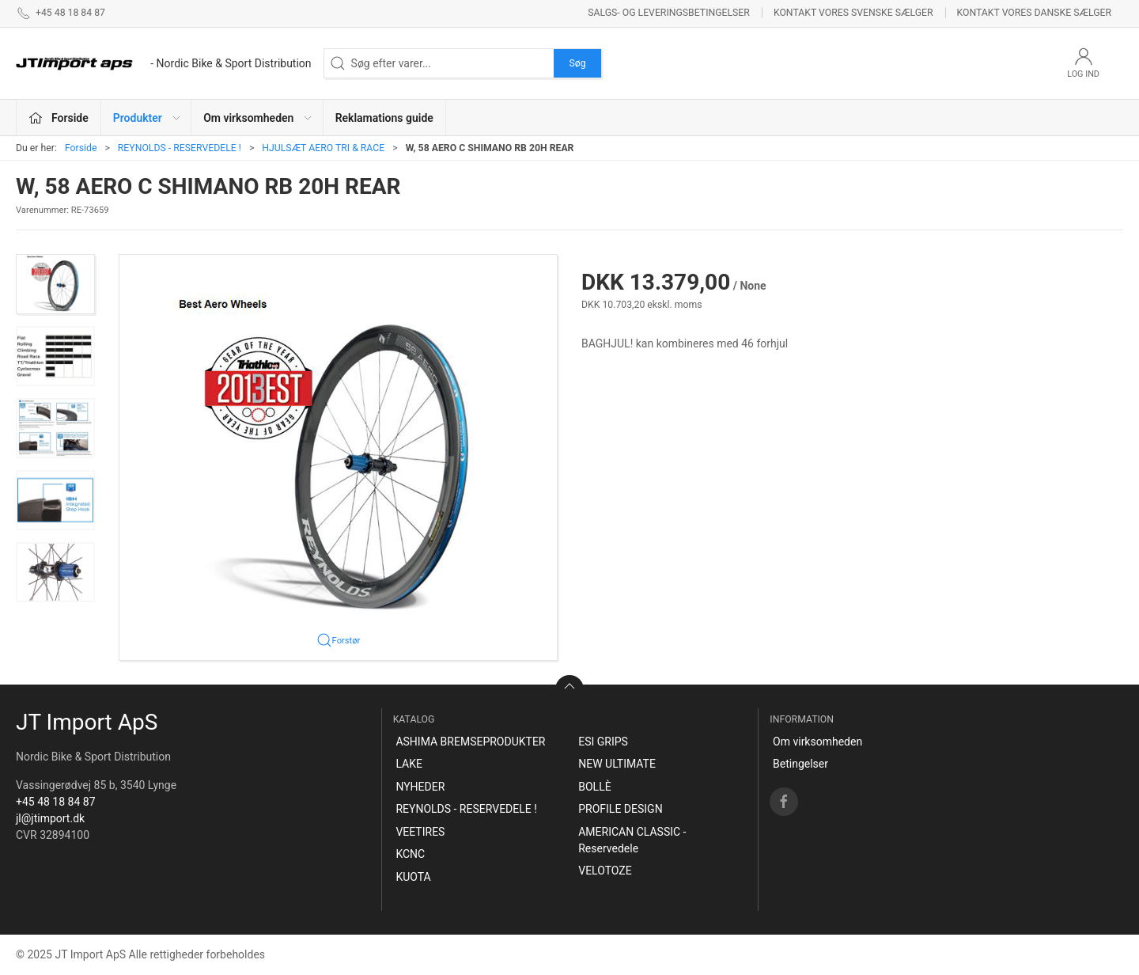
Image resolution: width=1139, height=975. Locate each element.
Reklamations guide (384, 118)
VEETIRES (420, 831)
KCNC (410, 854)
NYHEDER (420, 786)
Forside (81, 148)
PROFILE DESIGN (620, 808)
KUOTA (412, 877)
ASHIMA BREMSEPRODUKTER (470, 741)
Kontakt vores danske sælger (1034, 12)
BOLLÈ (594, 786)
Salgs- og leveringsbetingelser (669, 12)
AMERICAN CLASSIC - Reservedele (632, 840)
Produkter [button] (147, 118)
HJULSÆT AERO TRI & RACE (323, 148)
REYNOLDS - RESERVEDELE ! (179, 148)
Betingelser (800, 763)
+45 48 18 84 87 (56, 801)
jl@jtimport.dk (50, 818)
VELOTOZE (604, 870)
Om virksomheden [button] (258, 118)
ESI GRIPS (603, 741)
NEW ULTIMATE (617, 763)
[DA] (164, 63)
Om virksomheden (817, 741)
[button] (55, 284)
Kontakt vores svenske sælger (853, 12)
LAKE (408, 763)
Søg (577, 63)
